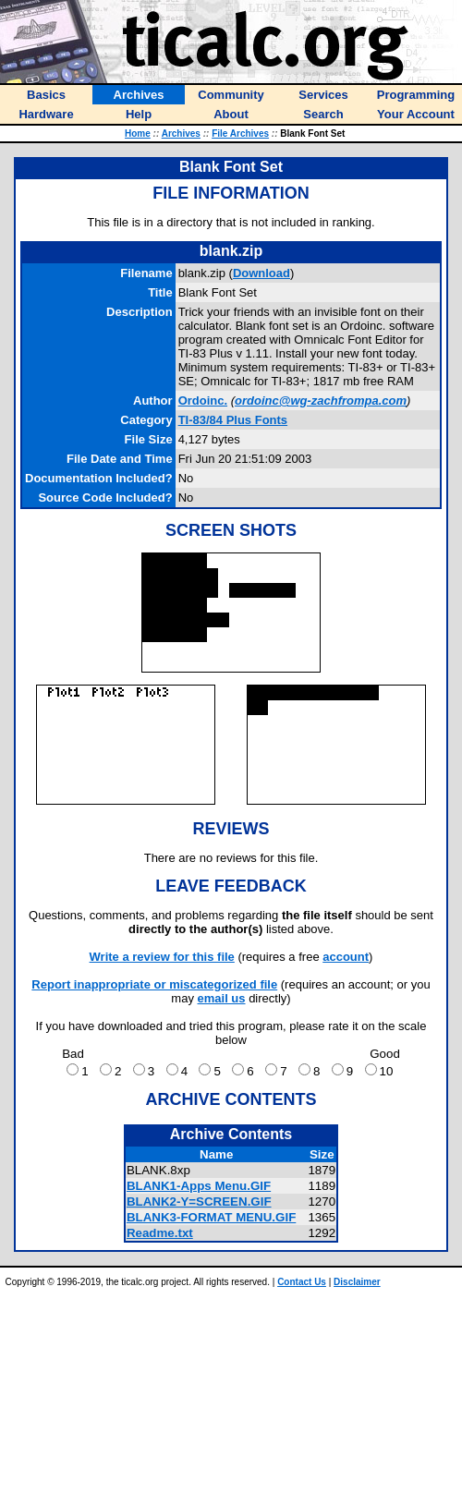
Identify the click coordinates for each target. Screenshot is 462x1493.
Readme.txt (160, 1233)
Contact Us (301, 1282)
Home (138, 133)
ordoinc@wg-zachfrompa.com (321, 400)
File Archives (240, 133)
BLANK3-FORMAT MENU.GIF (211, 1217)
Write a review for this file (162, 957)
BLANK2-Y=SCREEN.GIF (199, 1201)
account (345, 957)
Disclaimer (357, 1282)
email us (222, 998)
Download (261, 273)
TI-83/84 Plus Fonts (232, 420)
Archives (181, 133)
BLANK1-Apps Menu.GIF (199, 1186)
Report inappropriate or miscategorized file (154, 984)
